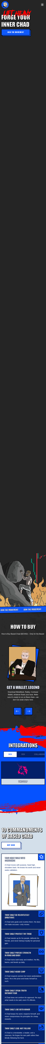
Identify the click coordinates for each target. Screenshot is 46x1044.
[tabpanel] (23, 776)
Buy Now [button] (11, 845)
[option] (23, 674)
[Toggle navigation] (42, 4)
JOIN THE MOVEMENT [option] (33, 609)
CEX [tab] (23, 754)
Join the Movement (15, 32)
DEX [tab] (10, 754)
